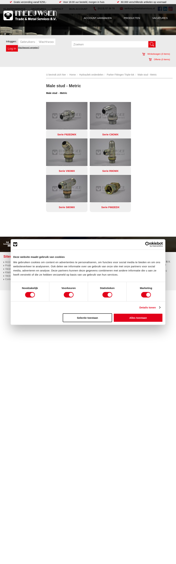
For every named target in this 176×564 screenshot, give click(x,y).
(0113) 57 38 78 (147, 231)
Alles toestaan (138, 317)
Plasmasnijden (99, 232)
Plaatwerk (96, 236)
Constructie (97, 225)
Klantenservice (13, 236)
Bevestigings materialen (44, 229)
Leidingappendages (71, 232)
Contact (9, 242)
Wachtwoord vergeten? (28, 47)
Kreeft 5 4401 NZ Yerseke (152, 228)
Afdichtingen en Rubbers (74, 225)
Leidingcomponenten (42, 236)
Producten (132, 18)
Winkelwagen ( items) (156, 54)
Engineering (97, 229)
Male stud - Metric (147, 74)
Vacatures (160, 18)
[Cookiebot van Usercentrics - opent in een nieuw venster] (148, 244)
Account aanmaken (98, 18)
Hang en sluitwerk (70, 229)
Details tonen (147, 307)
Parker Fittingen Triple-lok (120, 74)
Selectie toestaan (87, 317)
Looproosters (68, 236)
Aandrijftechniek (39, 225)
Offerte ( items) (159, 59)
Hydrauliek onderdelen (91, 74)
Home (72, 74)
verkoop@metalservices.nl (153, 234)
